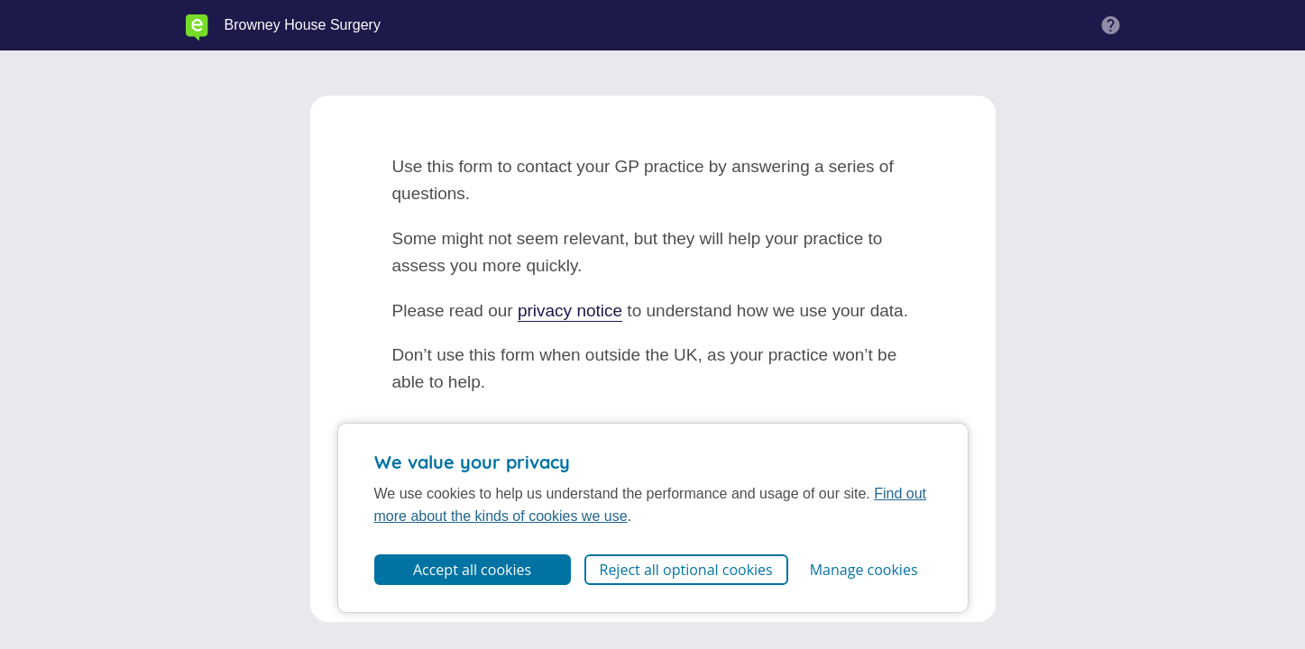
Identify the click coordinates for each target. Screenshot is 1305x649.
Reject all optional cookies (686, 570)
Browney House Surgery (303, 25)
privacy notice (570, 310)
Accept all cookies (472, 570)
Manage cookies (864, 570)
